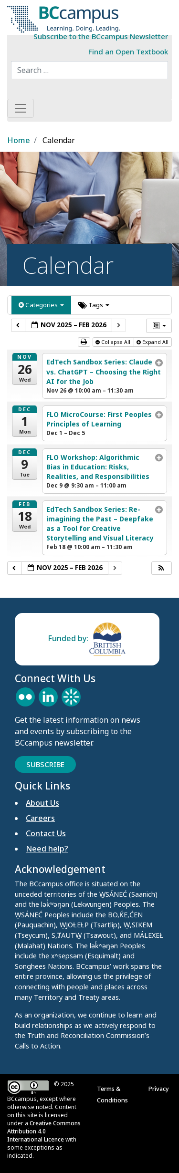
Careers (40, 818)
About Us (42, 803)
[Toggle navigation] (20, 108)
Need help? (47, 848)
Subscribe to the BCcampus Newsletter (100, 36)
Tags (93, 305)
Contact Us (46, 833)
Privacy (160, 1088)
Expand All (153, 342)
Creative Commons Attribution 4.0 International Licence (44, 1131)
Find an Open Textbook (128, 51)
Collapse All (113, 342)
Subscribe (45, 764)
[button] (161, 568)
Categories (41, 305)
